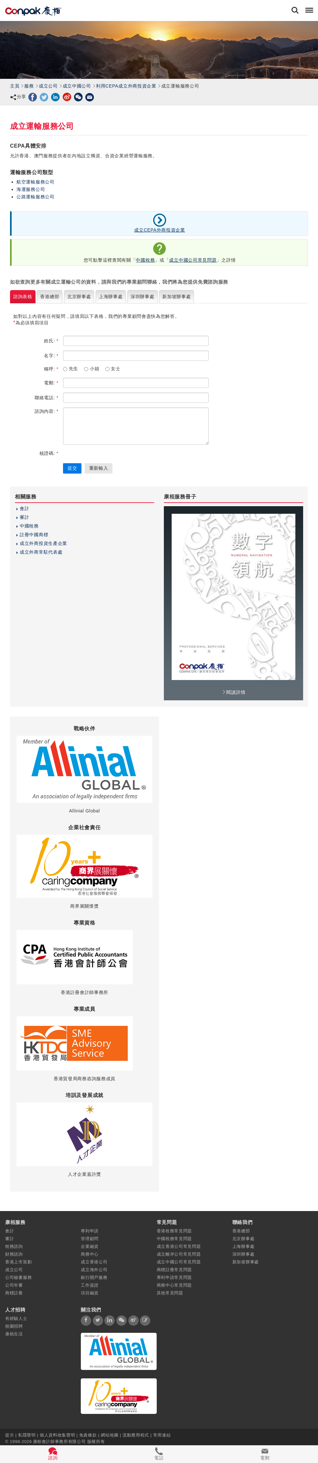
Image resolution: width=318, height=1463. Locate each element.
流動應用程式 (135, 1434)
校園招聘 (14, 1326)
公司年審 (14, 1285)
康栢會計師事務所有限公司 (59, 1441)
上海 (111, 296)
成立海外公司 (94, 1269)
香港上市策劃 (18, 1261)
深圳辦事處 (243, 1254)
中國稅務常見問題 (174, 1238)
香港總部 (241, 1230)
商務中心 (90, 1254)
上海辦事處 (243, 1246)
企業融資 (90, 1246)
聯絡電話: (46, 397)
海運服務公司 (30, 189)
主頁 (14, 86)
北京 (79, 296)
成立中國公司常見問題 (193, 260)
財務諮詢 (14, 1254)
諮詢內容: (46, 411)
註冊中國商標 (34, 534)
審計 (24, 517)
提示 (10, 1434)
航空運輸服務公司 (35, 181)
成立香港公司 (94, 1261)
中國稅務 (145, 260)
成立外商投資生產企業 (43, 543)
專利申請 (90, 1230)
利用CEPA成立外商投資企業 (126, 86)
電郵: (51, 382)
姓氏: (51, 340)
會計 (24, 508)
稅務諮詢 (14, 1246)
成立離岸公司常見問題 (179, 1254)
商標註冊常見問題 (174, 1269)
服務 (29, 86)
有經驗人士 (16, 1318)
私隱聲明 (27, 1434)
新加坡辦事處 (245, 1261)
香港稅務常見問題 (174, 1230)
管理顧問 (90, 1238)
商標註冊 (14, 1293)
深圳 (142, 296)
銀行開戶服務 (94, 1277)
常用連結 (162, 1434)
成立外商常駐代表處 (41, 552)
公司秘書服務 (18, 1277)
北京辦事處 (243, 1238)
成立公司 (48, 86)
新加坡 (176, 296)
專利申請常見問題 (174, 1277)
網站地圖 (110, 1434)
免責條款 (88, 1434)
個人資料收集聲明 (57, 1434)
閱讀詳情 (234, 692)
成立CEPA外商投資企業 (159, 230)
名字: (51, 355)
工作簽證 (90, 1285)
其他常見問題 (170, 1293)
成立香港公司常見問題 (179, 1246)
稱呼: (51, 368)
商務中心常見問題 (174, 1285)
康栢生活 (14, 1334)
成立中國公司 (77, 86)
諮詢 (22, 296)
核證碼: (48, 453)
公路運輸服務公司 (35, 196)
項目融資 (90, 1293)
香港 (49, 296)
